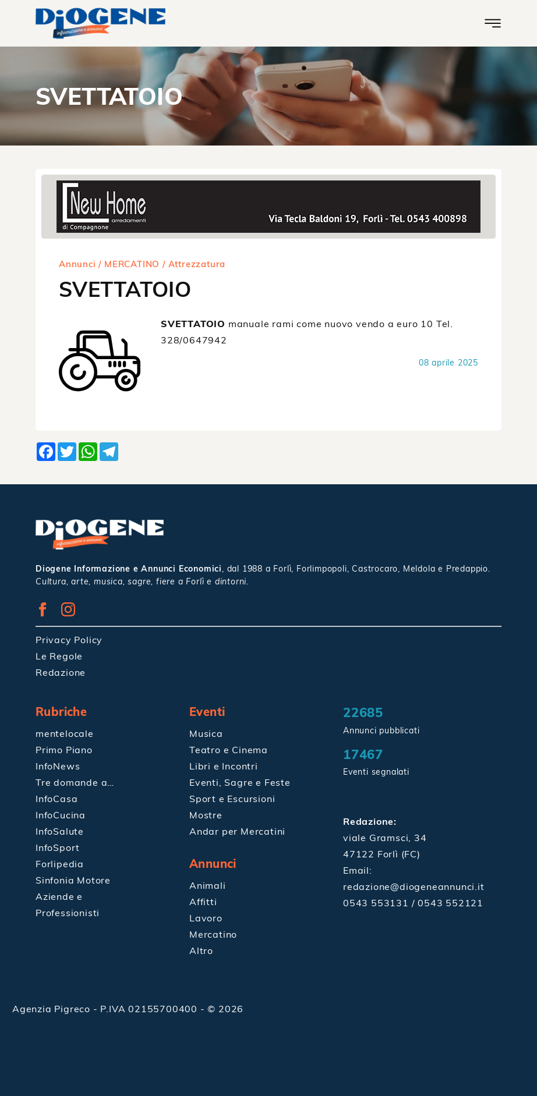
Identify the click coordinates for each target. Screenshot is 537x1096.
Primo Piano (64, 750)
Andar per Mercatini (237, 831)
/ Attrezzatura (193, 263)
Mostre (205, 815)
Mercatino (213, 934)
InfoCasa (56, 798)
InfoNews (58, 766)
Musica (206, 733)
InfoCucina (61, 815)
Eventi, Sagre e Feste (240, 782)
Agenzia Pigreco (52, 1009)
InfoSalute (60, 831)
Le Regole (59, 656)
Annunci (77, 263)
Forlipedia (60, 864)
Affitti (203, 901)
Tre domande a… (75, 782)
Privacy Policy (69, 639)
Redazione (61, 672)
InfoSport (58, 847)
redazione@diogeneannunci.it (414, 886)
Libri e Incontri (223, 766)
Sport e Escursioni (232, 798)
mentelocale (65, 733)
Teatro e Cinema (228, 750)
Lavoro (205, 918)
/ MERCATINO (129, 263)
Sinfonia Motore (73, 880)
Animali (207, 885)
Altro (201, 950)
